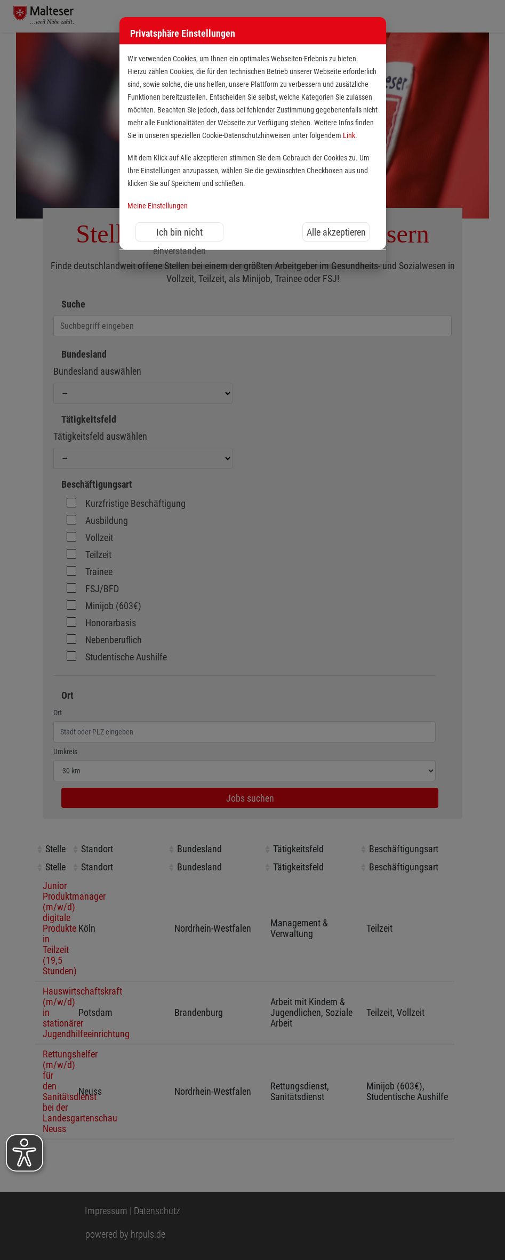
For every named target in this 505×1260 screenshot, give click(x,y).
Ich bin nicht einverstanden (179, 234)
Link (349, 135)
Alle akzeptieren (336, 232)
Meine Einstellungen (157, 206)
